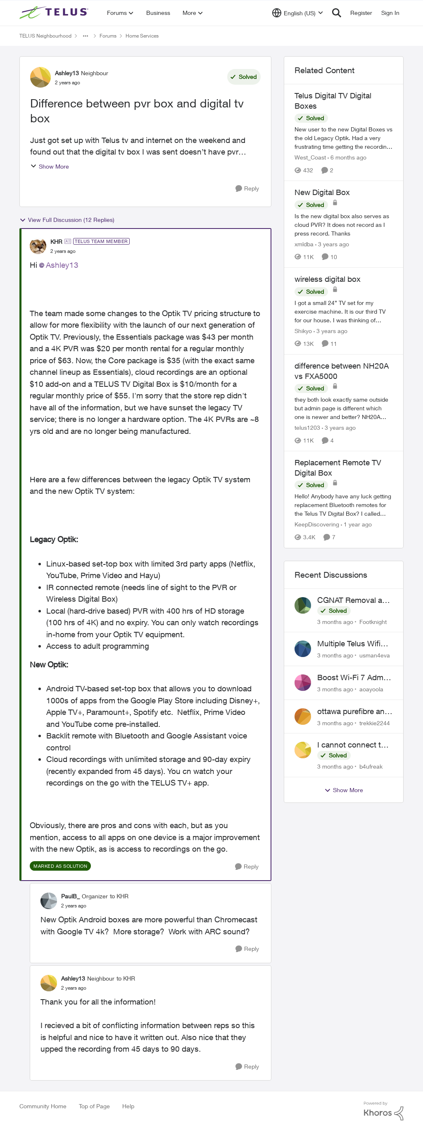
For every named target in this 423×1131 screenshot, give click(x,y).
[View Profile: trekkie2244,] (303, 716)
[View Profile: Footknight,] (303, 605)
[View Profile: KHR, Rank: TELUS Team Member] (38, 246)
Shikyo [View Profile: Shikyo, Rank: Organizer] (303, 330)
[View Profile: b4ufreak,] (303, 750)
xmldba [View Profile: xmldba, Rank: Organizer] (304, 244)
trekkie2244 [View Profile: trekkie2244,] (374, 722)
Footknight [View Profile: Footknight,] (373, 621)
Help (128, 1106)
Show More (49, 166)
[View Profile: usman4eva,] (303, 649)
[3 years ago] (332, 244)
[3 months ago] (335, 621)
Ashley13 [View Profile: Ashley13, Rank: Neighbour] (67, 72)
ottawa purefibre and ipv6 (353, 712)
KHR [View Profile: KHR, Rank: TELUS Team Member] (56, 241)
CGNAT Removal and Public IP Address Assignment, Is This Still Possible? (354, 600)
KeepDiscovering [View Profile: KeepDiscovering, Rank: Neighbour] (317, 524)
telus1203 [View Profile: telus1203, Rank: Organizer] (307, 427)
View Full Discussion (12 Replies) (66, 220)
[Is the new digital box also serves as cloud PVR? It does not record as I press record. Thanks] (344, 225)
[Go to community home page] (54, 12)
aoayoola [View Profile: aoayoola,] (371, 689)
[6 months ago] (347, 157)
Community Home (43, 1106)
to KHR (119, 896)
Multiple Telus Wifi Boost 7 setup (348, 644)
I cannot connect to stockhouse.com (351, 745)
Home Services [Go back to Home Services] (142, 36)
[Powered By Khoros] (384, 1111)
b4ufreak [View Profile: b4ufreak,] (371, 766)
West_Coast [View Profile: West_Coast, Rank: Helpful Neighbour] (310, 157)
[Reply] (247, 188)
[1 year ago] (356, 524)
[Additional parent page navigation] (85, 36)
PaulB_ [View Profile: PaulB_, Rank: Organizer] (70, 896)
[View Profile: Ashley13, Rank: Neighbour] (40, 77)
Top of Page (94, 1106)
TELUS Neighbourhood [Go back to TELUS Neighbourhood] (45, 36)
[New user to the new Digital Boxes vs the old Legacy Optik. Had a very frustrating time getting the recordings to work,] (344, 138)
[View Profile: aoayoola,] (303, 682)
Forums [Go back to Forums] (108, 36)
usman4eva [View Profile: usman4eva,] (374, 655)
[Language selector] (298, 13)
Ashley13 (62, 264)
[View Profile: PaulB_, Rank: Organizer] (48, 901)
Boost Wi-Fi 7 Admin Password (353, 678)
